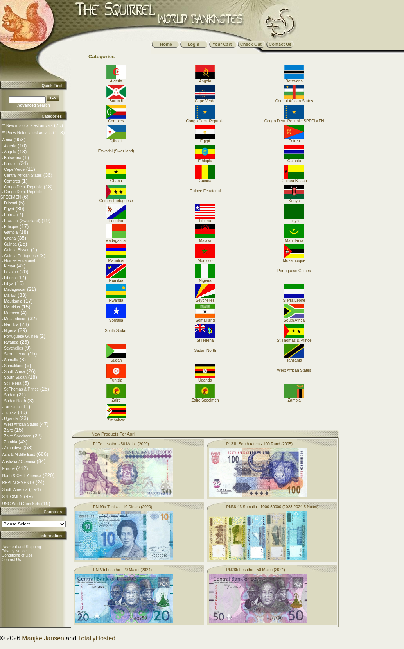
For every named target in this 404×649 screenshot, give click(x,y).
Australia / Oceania (18, 461)
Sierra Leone (15, 354)
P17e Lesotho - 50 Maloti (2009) (121, 444)
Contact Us (11, 560)
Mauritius (12, 307)
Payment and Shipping (21, 547)
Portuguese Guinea (21, 336)
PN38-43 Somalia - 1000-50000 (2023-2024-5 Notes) (272, 507)
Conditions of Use (17, 555)
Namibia (11, 325)
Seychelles (13, 348)
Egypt (9, 209)
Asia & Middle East (18, 454)
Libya (8, 283)
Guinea (10, 244)
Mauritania (13, 301)
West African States (21, 424)
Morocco (11, 313)
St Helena (12, 383)
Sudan (9, 395)
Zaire (8, 430)
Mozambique (15, 319)
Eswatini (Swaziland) (22, 221)
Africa (7, 140)
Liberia (10, 278)
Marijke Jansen (43, 638)
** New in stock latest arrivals (27, 126)
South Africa (14, 371)
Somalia (11, 360)
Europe (8, 468)
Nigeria (10, 330)
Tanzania (12, 407)
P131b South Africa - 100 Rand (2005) (259, 444)
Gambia (11, 232)
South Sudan (15, 377)
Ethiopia (11, 226)
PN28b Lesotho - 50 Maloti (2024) (255, 570)
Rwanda (11, 342)
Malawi (10, 295)
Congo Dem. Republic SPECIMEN (294, 119)
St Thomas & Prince (21, 389)
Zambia (10, 442)
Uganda (11, 418)
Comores (12, 181)
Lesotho (11, 272)
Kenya (9, 266)
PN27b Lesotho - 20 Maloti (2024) (122, 570)
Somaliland (13, 366)
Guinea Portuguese (21, 256)
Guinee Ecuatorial (19, 260)
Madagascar (14, 289)
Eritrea (9, 215)
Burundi (10, 163)
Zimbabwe (13, 448)
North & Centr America (21, 475)
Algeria (10, 146)
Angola (10, 152)
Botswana (12, 158)
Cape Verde (14, 169)
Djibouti (10, 203)
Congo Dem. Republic (23, 187)
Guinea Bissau (16, 250)
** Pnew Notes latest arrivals (26, 133)
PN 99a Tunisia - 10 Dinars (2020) (122, 507)
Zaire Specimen (17, 436)
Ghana (10, 238)
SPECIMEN (12, 497)
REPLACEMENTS (18, 482)
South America (14, 490)
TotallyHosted (96, 638)
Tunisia (10, 413)
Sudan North (15, 401)
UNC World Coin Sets (21, 504)
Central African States (23, 175)
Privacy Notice (14, 551)
